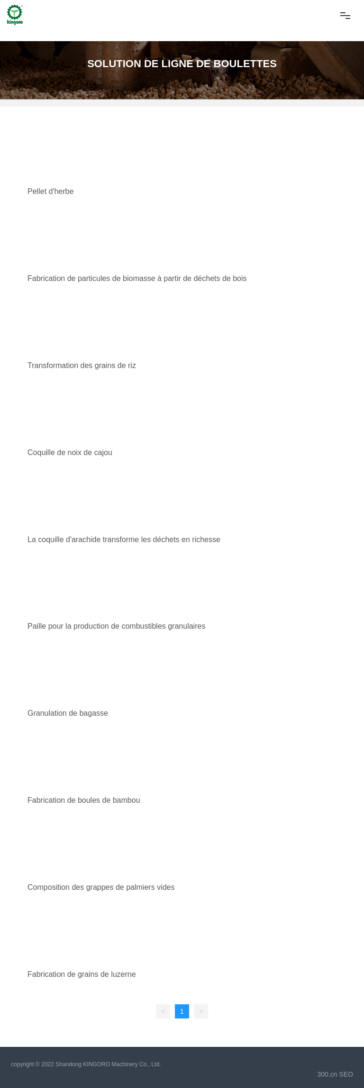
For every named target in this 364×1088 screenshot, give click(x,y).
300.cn (327, 1074)
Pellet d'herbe (50, 191)
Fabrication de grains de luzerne (81, 974)
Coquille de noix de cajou (69, 452)
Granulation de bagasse (67, 713)
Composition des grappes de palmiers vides (100, 887)
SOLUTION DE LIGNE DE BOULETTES (182, 64)
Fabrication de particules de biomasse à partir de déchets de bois (136, 278)
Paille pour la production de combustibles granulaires (116, 626)
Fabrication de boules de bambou (83, 800)
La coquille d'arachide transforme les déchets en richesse (123, 539)
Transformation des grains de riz (81, 365)
